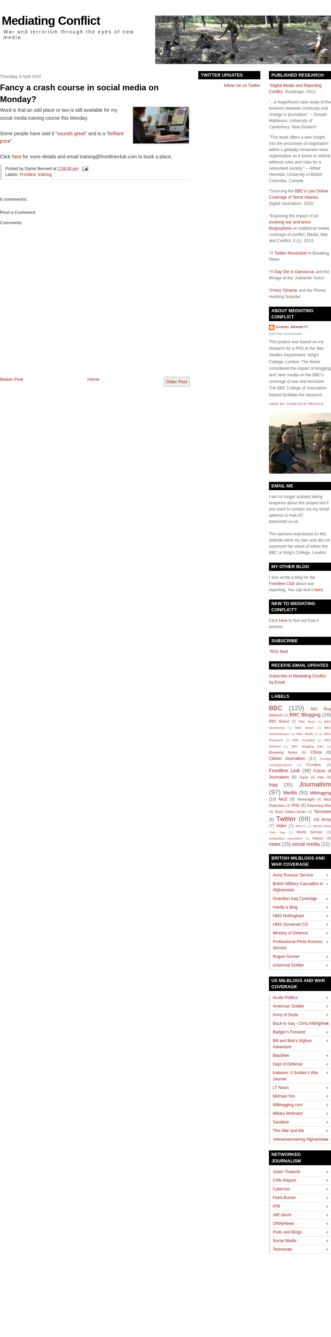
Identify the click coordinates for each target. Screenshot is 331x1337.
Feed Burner (284, 1197)
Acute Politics (285, 997)
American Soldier (288, 1006)
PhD (295, 805)
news (275, 844)
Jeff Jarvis (282, 1214)
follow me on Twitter (242, 85)
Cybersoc (281, 1189)
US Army (322, 819)
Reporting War (319, 805)
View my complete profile (296, 404)
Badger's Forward (289, 1032)
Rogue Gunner (286, 956)
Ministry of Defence (290, 933)
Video (281, 825)
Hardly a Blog (285, 907)
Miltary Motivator (288, 1113)
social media (306, 844)
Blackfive (281, 1055)
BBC (275, 708)
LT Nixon (281, 1087)
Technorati (282, 1249)
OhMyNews (283, 1223)
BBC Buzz (307, 721)
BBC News (304, 728)
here (16, 156)
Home (94, 379)
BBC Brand (279, 721)
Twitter (286, 818)
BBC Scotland (303, 740)
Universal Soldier (288, 965)
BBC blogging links (307, 746)
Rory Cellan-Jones (290, 812)
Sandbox (281, 1122)
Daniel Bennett (292, 327)
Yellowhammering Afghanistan (300, 1139)
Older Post (176, 381)
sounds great (71, 133)
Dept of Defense (288, 1064)
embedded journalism (286, 838)
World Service (309, 832)
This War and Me (288, 1130)
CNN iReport (284, 1180)
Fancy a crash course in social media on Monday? (79, 93)
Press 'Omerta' (284, 290)
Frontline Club (282, 583)
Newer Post (11, 379)
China (316, 752)
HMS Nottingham (288, 915)
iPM (276, 1206)
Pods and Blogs (287, 1232)
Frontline (28, 174)
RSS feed (278, 651)
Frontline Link (284, 770)
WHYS (300, 826)
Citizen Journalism (287, 758)
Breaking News (283, 752)
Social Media (285, 1240)
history (317, 838)
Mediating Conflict (51, 20)
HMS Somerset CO (290, 924)
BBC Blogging (305, 714)
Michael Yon (284, 1096)
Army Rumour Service (293, 875)
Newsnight (305, 799)
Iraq (273, 785)
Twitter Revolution (290, 253)
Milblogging (320, 793)
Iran (321, 777)
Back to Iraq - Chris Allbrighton (301, 1023)
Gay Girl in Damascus (294, 271)
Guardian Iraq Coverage (295, 898)
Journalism (315, 784)
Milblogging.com (288, 1104)
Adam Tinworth (286, 1171)
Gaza (303, 777)
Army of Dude (285, 1014)
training (44, 174)
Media (290, 792)
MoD (283, 799)
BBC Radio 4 (307, 734)
